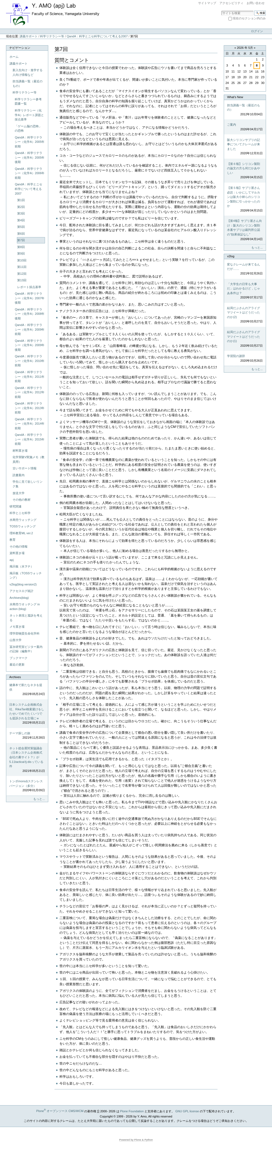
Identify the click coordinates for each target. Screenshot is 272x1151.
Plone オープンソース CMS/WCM (59, 1111)
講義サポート (29, 36)
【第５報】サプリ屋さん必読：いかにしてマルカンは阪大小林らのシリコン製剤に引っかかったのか (244, 199)
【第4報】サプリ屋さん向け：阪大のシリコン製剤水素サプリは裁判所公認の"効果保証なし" (244, 230)
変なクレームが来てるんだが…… (244, 269)
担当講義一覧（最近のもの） (244, 110)
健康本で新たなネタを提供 (27, 689)
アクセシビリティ (231, 3)
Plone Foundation (132, 1111)
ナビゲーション (19, 47)
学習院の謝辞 (244, 358)
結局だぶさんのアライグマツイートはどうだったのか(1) (244, 339)
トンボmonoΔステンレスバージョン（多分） (27, 786)
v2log (230, 256)
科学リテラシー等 (52, 36)
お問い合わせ (256, 3)
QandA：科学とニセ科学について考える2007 (97, 36)
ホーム (14, 56)
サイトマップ (207, 3)
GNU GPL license (187, 1111)
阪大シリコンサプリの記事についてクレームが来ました (244, 147)
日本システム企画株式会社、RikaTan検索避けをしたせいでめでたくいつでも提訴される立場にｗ (27, 714)
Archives (15, 677)
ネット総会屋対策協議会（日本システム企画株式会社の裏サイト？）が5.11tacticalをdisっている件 (27, 760)
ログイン (257, 31)
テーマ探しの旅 (27, 736)
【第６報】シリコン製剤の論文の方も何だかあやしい (244, 171)
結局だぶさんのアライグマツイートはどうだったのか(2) (244, 315)
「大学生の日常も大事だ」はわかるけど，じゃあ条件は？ (244, 291)
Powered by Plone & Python (136, 1139)
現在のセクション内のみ (249, 18)
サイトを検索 (221, 10)
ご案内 (244, 127)
